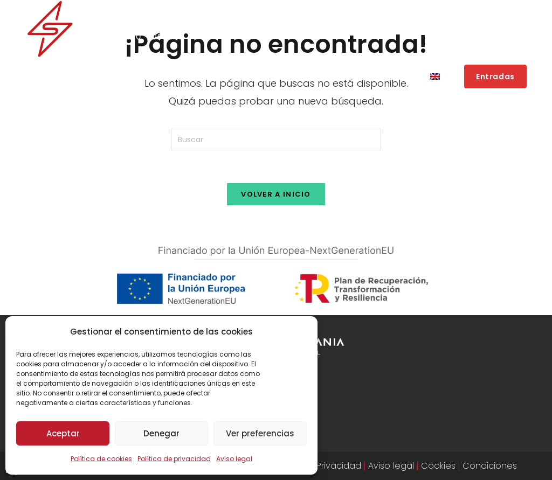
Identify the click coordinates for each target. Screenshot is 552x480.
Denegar (161, 433)
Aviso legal (234, 458)
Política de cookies (101, 458)
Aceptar (63, 433)
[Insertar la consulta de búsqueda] (276, 139)
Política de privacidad (174, 458)
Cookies (438, 466)
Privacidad (338, 466)
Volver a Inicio (276, 194)
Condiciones (490, 466)
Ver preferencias (260, 433)
